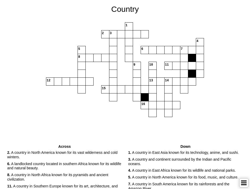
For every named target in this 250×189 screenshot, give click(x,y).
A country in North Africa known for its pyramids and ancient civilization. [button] (57, 177)
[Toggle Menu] (243, 182)
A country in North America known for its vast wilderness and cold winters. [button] (62, 154)
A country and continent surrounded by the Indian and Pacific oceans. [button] (179, 161)
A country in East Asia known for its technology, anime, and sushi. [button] (183, 152)
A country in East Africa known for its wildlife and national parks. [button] (182, 170)
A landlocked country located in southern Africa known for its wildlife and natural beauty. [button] (64, 166)
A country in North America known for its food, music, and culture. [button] (183, 177)
